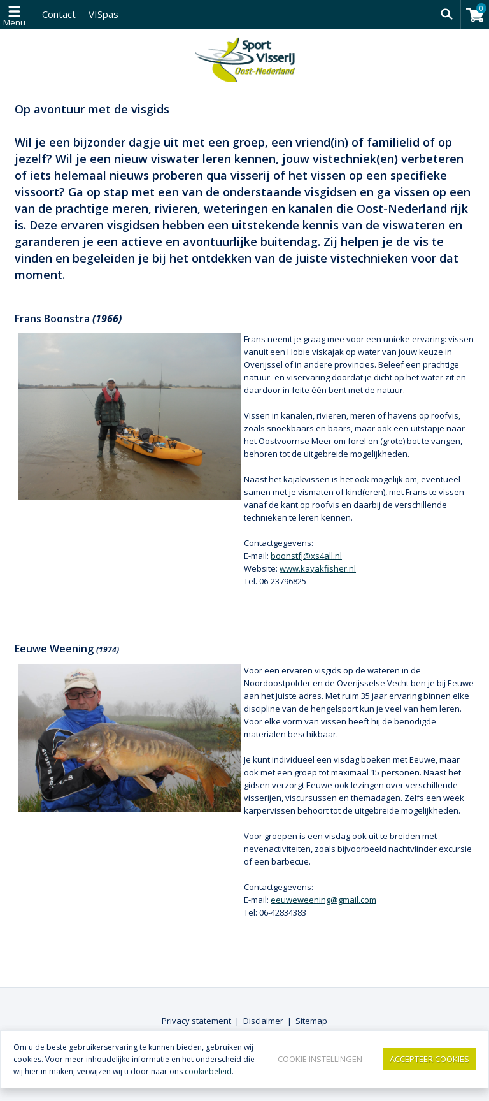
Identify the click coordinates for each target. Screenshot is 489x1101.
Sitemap (311, 1020)
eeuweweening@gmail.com (323, 899)
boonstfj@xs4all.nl (306, 555)
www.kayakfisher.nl (318, 568)
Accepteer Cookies (429, 1059)
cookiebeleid (208, 1071)
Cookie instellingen (320, 1059)
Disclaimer (263, 1020)
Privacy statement (196, 1020)
